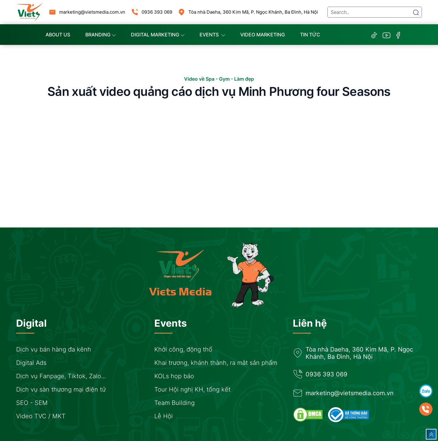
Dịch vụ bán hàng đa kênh (53, 349)
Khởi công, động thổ (183, 349)
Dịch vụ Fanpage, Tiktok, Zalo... (61, 376)
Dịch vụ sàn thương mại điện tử (61, 389)
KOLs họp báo (174, 376)
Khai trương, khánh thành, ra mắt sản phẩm (215, 362)
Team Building (174, 402)
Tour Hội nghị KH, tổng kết (192, 389)
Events (212, 35)
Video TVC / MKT (41, 416)
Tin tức (310, 35)
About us (58, 35)
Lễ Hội (163, 416)
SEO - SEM (32, 402)
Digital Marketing (157, 35)
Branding (100, 35)
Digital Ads (31, 362)
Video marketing (262, 35)
